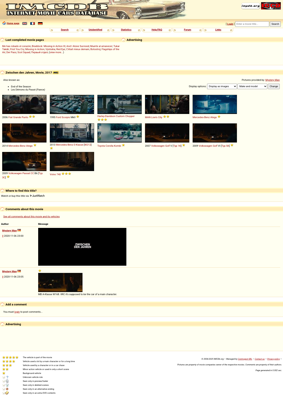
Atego (213, 117)
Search (64, 29)
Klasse (79, 144)
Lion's (154, 117)
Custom (120, 116)
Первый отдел (39, 52)
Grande (17, 117)
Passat (26, 173)
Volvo (53, 174)
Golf (167, 145)
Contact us (260, 359)
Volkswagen (158, 145)
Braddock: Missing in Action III (48, 46)
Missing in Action (34, 49)
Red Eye (60, 49)
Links (218, 29)
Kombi (117, 145)
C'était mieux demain (77, 49)
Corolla (109, 145)
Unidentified (95, 29)
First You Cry (17, 49)
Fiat (10, 117)
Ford (58, 117)
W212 (87, 144)
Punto (25, 117)
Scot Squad (23, 52)
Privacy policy (273, 359)
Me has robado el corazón (16, 46)
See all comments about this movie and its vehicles (31, 216)
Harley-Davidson (106, 116)
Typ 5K (225, 145)
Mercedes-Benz (201, 117)
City (160, 117)
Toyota (101, 145)
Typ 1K (177, 145)
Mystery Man (272, 79)
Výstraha (50, 49)
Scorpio (66, 117)
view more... (56, 52)
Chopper (130, 116)
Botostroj (95, 49)
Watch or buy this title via (23, 195)
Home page (13, 23)
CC (32, 173)
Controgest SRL (245, 359)
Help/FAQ (157, 29)
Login (230, 23)
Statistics (126, 29)
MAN (147, 117)
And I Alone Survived (77, 46)
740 (59, 174)
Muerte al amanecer (101, 46)
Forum (187, 29)
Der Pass (11, 52)
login (17, 311)
